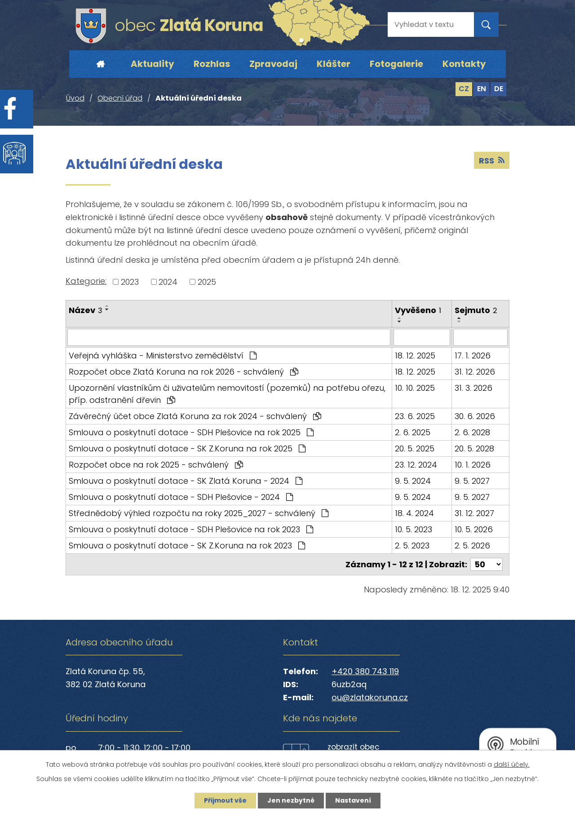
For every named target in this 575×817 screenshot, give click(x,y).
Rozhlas (212, 63)
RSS (491, 160)
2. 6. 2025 (412, 432)
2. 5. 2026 (472, 545)
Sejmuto (476, 310)
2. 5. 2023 (412, 545)
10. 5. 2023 (413, 529)
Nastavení (353, 800)
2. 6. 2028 (472, 432)
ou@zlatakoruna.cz (370, 697)
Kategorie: (86, 281)
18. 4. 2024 (414, 513)
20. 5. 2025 (414, 448)
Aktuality (152, 63)
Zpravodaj (273, 63)
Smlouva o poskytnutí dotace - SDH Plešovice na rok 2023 (191, 529)
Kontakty (464, 63)
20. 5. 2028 (474, 448)
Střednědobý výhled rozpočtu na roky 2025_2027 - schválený (198, 513)
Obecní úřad (119, 98)
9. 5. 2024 (413, 480)
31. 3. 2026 (473, 387)
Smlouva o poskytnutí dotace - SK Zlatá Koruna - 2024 (185, 480)
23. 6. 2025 (415, 416)
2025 (207, 281)
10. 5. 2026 (474, 529)
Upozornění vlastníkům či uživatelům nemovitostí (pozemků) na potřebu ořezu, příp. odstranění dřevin (227, 394)
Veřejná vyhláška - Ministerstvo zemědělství (163, 355)
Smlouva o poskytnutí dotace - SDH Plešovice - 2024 (181, 497)
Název (85, 310)
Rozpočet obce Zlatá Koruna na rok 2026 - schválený (183, 371)
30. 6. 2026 (475, 416)
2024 (168, 281)
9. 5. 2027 (472, 480)
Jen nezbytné (290, 800)
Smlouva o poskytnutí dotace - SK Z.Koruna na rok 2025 (187, 448)
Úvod (100, 64)
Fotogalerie (396, 63)
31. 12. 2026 (475, 371)
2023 (130, 281)
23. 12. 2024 (416, 464)
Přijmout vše (225, 800)
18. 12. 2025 (415, 355)
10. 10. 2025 (415, 387)
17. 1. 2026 (473, 355)
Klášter (333, 63)
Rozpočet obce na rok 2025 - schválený (156, 464)
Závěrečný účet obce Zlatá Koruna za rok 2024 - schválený (195, 416)
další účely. (512, 764)
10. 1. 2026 (473, 464)
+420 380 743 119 (365, 671)
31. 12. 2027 (474, 513)
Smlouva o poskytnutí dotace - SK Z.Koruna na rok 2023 (187, 545)
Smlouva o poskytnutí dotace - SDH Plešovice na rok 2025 (191, 432)
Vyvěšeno (418, 310)
